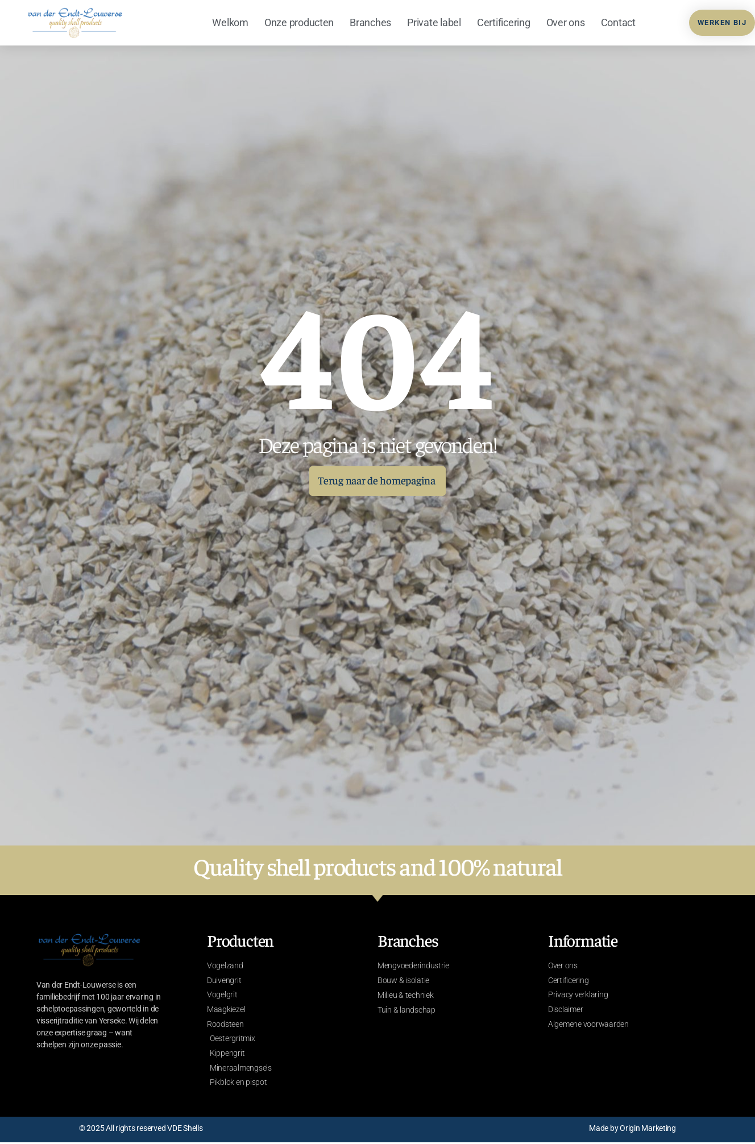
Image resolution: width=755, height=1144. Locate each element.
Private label (434, 22)
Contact (618, 22)
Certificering (503, 22)
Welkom (230, 22)
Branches (370, 22)
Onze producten (299, 22)
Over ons (565, 22)
